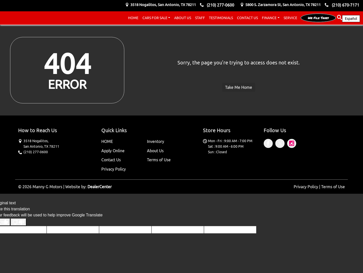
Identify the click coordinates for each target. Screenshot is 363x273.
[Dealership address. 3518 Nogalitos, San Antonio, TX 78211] (163, 5)
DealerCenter (99, 186)
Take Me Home (238, 87)
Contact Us (111, 160)
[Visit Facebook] (269, 144)
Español (351, 19)
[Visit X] (281, 144)
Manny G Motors (47, 186)
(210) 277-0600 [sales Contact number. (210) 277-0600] (220, 5)
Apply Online (113, 150)
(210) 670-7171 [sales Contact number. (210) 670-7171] (345, 5)
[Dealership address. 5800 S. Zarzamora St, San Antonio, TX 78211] (283, 5)
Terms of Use (159, 160)
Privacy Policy (113, 169)
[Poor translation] (18, 222)
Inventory (155, 141)
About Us (155, 150)
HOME (107, 141)
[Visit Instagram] (292, 144)
